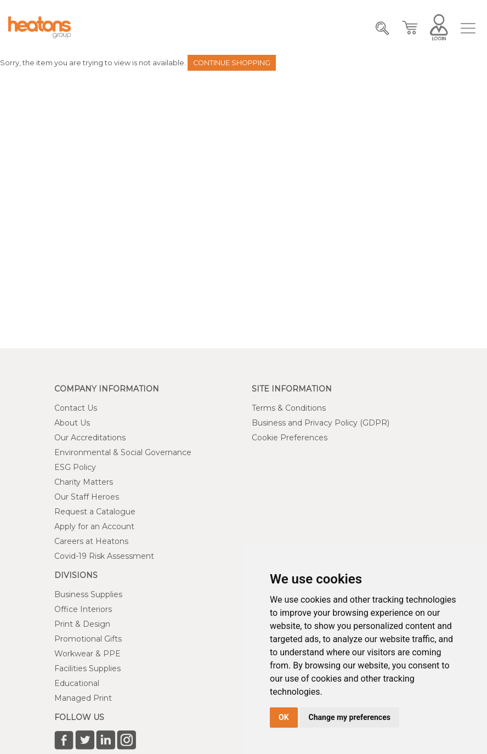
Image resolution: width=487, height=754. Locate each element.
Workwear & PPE (87, 654)
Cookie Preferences (289, 438)
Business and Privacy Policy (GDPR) (320, 423)
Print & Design (82, 624)
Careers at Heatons (91, 541)
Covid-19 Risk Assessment (104, 556)
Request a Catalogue (94, 512)
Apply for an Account (94, 526)
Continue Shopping (231, 63)
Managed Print (83, 698)
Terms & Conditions (289, 408)
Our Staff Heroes (86, 497)
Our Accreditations (90, 438)
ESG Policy (75, 467)
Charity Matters (83, 482)
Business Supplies (88, 594)
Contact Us (75, 408)
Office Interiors (83, 609)
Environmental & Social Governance (122, 452)
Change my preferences (349, 717)
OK (284, 717)
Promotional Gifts (88, 639)
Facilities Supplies (87, 668)
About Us (72, 423)
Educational (76, 683)
